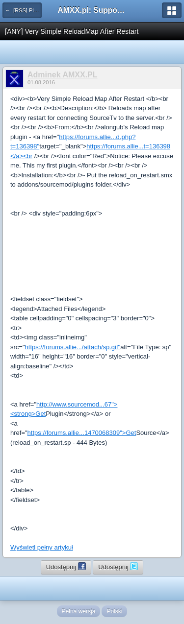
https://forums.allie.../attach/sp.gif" (73, 347)
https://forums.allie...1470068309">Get (81, 432)
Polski (114, 611)
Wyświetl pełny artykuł (41, 547)
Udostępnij (66, 566)
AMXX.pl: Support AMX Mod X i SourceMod (92, 10)
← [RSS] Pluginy (23, 10)
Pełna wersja (79, 611)
